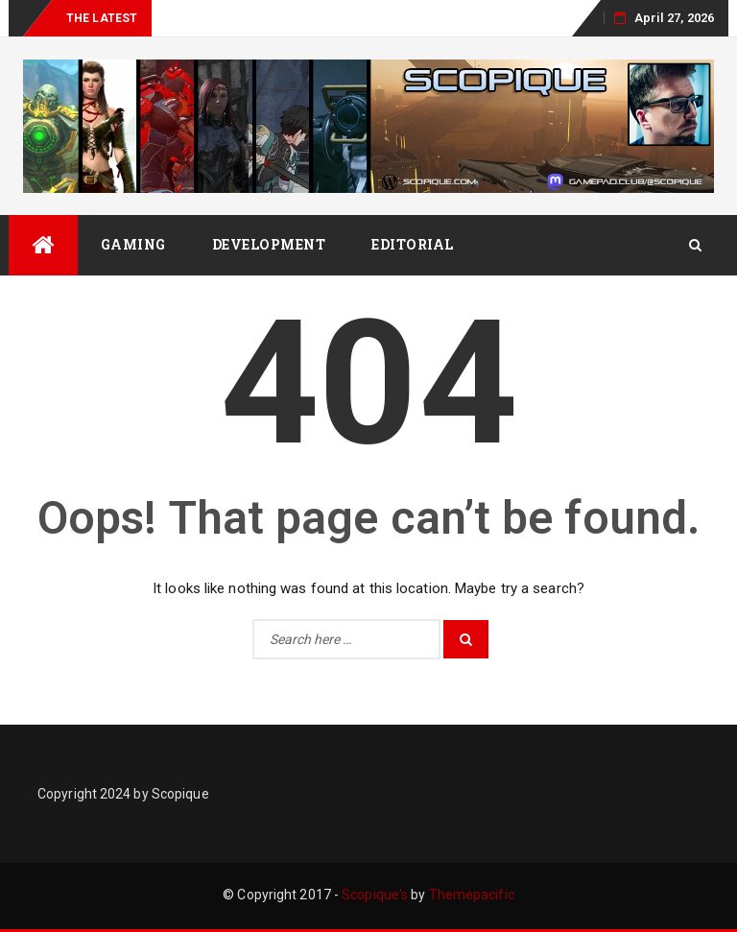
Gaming (133, 244)
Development (269, 244)
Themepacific (471, 894)
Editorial (412, 244)
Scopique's (375, 894)
